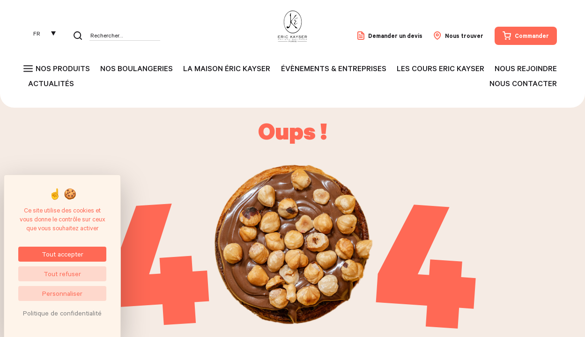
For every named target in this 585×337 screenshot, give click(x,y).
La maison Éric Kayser (226, 68)
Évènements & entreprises (333, 68)
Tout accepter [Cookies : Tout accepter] (62, 254)
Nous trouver (458, 35)
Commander (526, 35)
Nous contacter (523, 83)
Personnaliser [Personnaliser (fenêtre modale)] (62, 293)
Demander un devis (389, 35)
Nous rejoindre (526, 68)
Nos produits (63, 68)
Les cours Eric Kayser (440, 68)
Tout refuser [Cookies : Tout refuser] (62, 274)
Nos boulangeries (136, 68)
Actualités (51, 83)
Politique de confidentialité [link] (62, 313)
